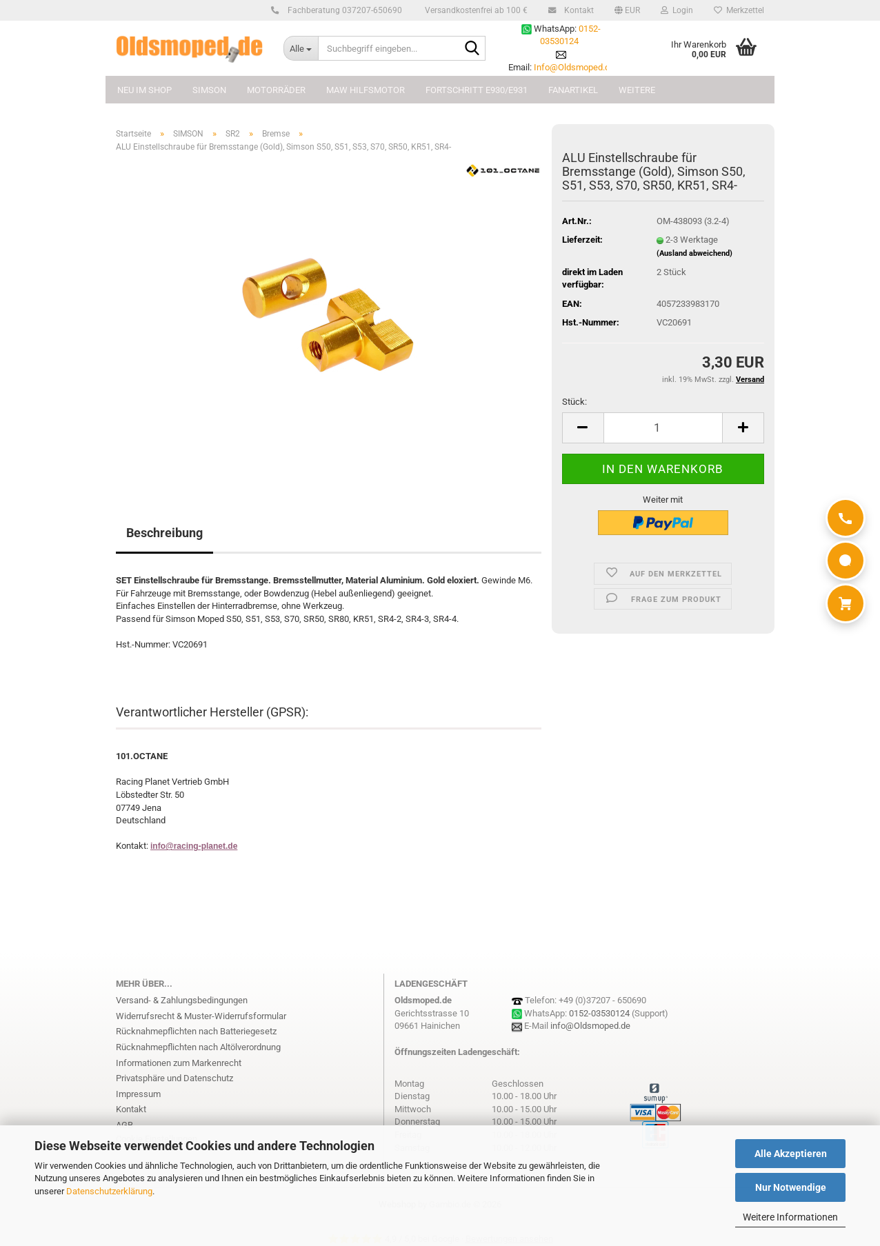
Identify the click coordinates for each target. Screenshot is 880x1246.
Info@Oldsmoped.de (574, 67)
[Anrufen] (845, 518)
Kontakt (577, 10)
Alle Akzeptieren (790, 1153)
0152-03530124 (599, 1013)
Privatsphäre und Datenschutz (174, 1078)
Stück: (574, 401)
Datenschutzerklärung (109, 1191)
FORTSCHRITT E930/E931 (477, 90)
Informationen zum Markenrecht (178, 1063)
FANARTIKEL (573, 90)
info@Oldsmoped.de (590, 1026)
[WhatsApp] (845, 561)
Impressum (138, 1094)
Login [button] (677, 10)
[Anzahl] (663, 427)
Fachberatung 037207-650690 (342, 10)
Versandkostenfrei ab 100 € (475, 10)
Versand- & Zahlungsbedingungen (182, 1000)
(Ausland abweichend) (694, 253)
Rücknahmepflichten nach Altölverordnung (198, 1047)
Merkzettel (739, 10)
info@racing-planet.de (193, 846)
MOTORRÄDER (276, 90)
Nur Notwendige (790, 1187)
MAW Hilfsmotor (365, 90)
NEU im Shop (144, 90)
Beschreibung (164, 532)
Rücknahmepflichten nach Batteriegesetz (196, 1031)
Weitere (637, 90)
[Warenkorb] (845, 603)
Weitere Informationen (790, 1217)
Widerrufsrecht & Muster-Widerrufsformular (201, 1016)
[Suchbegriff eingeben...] (300, 48)
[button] (627, 10)
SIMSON (209, 90)
